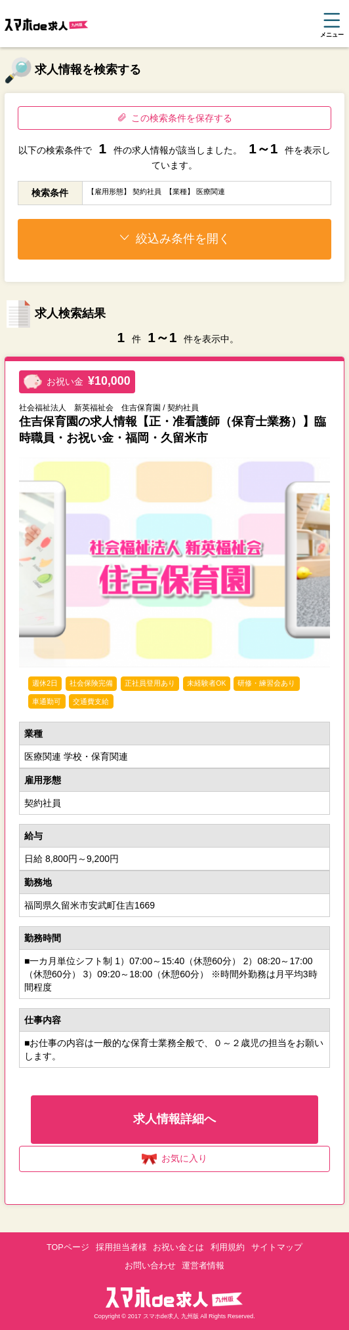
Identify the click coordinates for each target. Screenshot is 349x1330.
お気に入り (175, 1159)
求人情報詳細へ (174, 1118)
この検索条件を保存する (174, 118)
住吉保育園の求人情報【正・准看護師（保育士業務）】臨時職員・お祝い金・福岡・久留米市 (172, 429)
